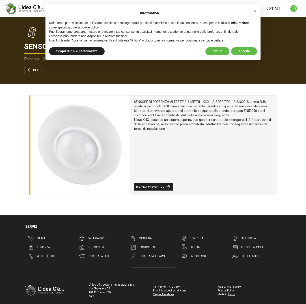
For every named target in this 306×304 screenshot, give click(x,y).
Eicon (231, 294)
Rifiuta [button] (217, 51)
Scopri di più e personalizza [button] (76, 51)
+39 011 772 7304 (169, 286)
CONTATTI (274, 8)
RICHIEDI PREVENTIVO (153, 186)
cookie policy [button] (90, 27)
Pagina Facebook (163, 294)
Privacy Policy (226, 290)
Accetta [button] (244, 51)
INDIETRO (36, 70)
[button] (254, 10)
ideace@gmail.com (173, 290)
